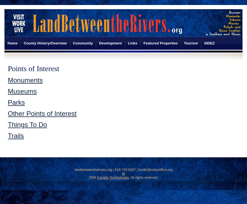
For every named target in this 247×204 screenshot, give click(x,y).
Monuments (25, 80)
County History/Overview (45, 43)
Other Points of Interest (42, 113)
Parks (16, 102)
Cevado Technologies (113, 178)
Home (13, 43)
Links (132, 43)
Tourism (191, 43)
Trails (16, 136)
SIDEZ (209, 43)
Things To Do (27, 124)
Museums (22, 91)
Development (110, 43)
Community (83, 43)
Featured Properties (161, 43)
